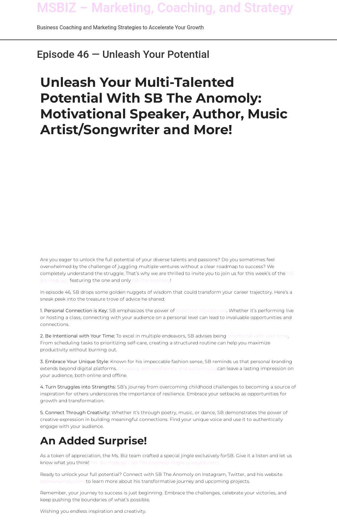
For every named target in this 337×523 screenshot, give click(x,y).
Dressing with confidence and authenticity (167, 368)
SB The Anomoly (151, 280)
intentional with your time (258, 336)
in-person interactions (201, 310)
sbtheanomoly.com (62, 481)
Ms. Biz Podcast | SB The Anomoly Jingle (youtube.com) (155, 462)
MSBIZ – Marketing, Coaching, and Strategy (165, 7)
